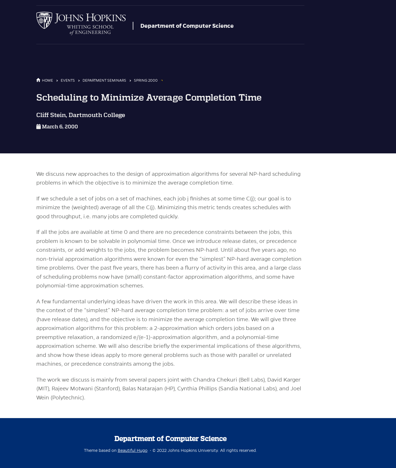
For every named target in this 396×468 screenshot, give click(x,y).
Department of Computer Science (187, 26)
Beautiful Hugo (133, 450)
